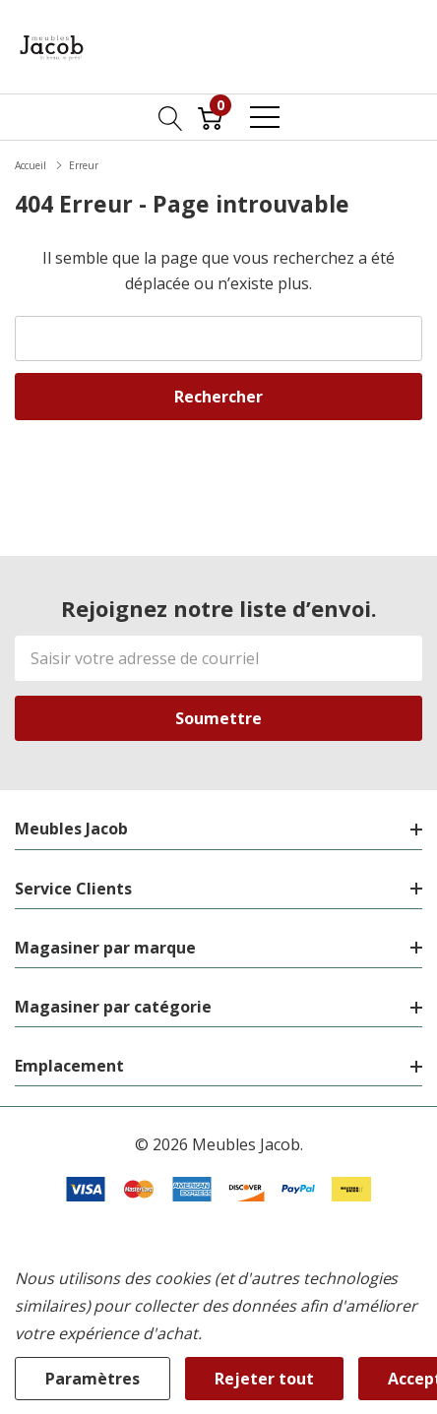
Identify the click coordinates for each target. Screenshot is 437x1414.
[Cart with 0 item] (210, 117)
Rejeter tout (264, 1378)
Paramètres (92, 1378)
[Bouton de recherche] (170, 117)
